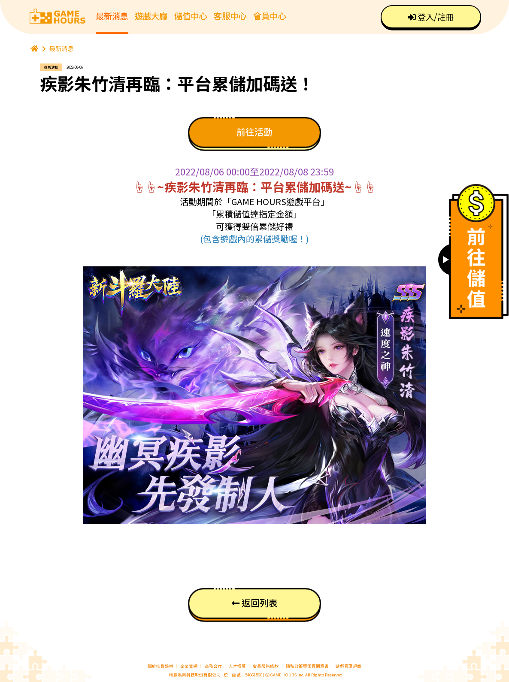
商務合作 (213, 666)
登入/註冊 (431, 17)
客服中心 (230, 16)
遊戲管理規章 (348, 666)
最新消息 (112, 16)
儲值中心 (190, 16)
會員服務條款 (266, 666)
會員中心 (269, 16)
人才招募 (238, 666)
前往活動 (254, 131)
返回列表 (255, 602)
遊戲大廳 (151, 16)
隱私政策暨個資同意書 (307, 666)
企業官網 (188, 666)
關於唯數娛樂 (160, 666)
